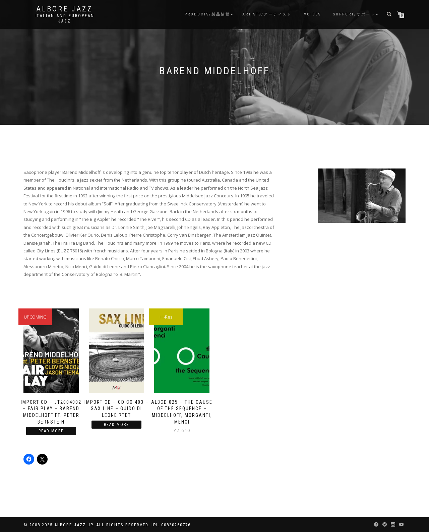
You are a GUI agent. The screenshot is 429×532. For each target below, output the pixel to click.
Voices (312, 14)
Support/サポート (354, 14)
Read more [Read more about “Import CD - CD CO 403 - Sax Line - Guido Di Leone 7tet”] (116, 424)
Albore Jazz (64, 9)
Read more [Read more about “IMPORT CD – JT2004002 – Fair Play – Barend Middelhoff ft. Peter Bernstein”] (51, 431)
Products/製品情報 (207, 14)
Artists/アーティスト (267, 14)
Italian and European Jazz (65, 18)
